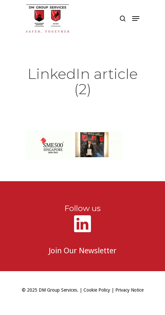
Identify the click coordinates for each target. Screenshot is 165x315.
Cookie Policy (96, 290)
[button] (135, 18)
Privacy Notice (129, 290)
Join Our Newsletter (83, 250)
